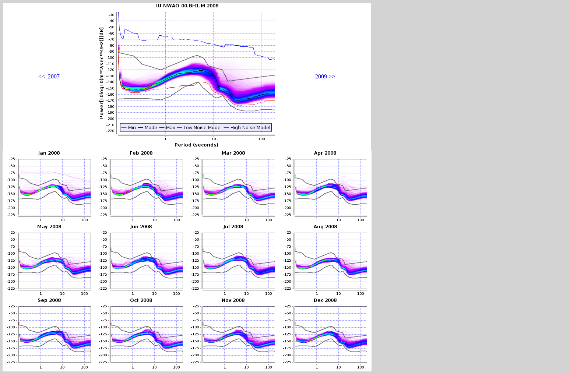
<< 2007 (49, 76)
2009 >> (325, 76)
